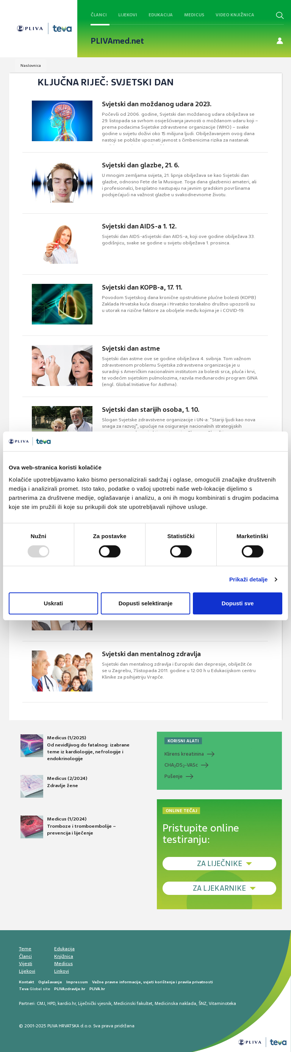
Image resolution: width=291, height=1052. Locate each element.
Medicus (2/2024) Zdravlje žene (53, 786)
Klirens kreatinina (184, 754)
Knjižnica (63, 956)
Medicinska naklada (175, 1003)
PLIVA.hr (97, 988)
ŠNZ (203, 1003)
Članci (99, 14)
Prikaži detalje (248, 579)
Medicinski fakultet (133, 1003)
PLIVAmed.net (117, 41)
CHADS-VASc (181, 765)
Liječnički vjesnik (94, 1003)
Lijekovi (127, 14)
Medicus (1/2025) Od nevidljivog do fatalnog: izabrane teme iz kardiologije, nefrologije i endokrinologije (75, 748)
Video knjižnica (235, 14)
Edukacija (161, 14)
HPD (51, 1003)
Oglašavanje (50, 982)
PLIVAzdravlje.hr (69, 988)
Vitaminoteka (222, 1003)
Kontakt (26, 982)
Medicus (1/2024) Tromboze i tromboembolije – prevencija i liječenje (68, 827)
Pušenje (173, 776)
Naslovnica (30, 65)
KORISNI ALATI (183, 740)
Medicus (194, 14)
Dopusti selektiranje (146, 603)
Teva (23, 988)
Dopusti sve (238, 603)
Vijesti (25, 964)
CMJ (41, 1003)
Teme (25, 949)
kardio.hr (67, 1003)
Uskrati (53, 603)
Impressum (77, 982)
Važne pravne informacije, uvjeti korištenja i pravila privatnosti (152, 982)
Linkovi (61, 971)
